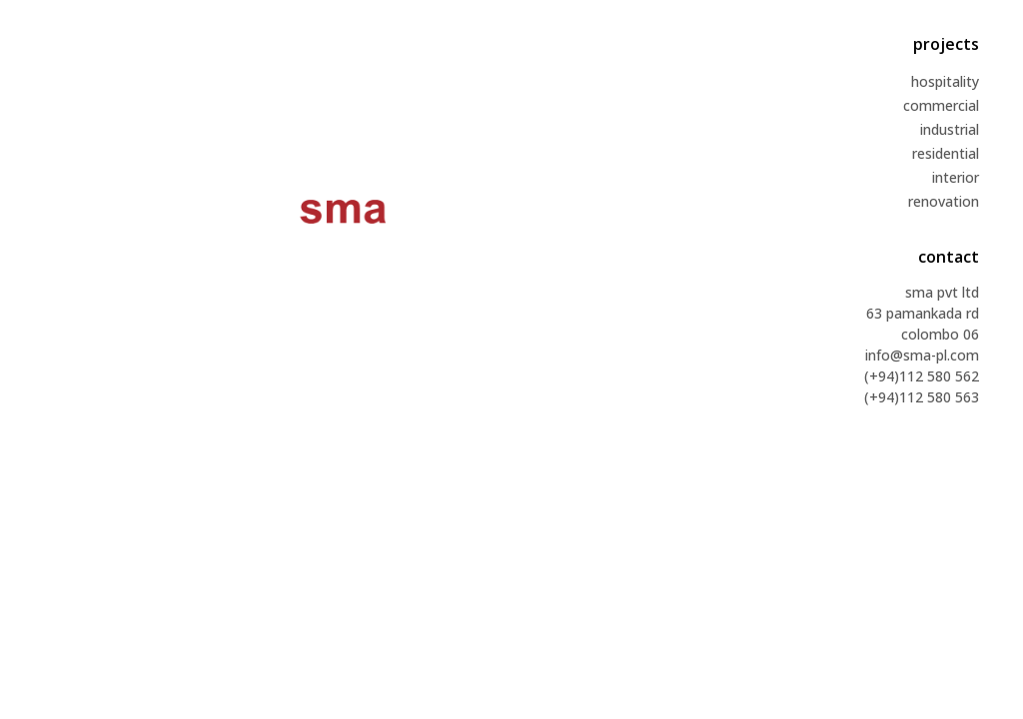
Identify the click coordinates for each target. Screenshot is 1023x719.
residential (945, 153)
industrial (949, 129)
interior (955, 177)
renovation (943, 201)
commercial (941, 105)
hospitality (945, 81)
